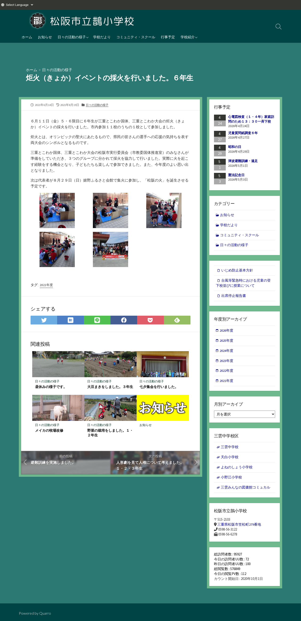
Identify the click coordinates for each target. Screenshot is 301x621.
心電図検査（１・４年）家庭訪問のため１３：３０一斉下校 (251, 119)
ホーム (27, 37)
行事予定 (168, 37)
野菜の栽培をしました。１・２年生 (110, 433)
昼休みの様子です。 (51, 387)
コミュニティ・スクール (135, 37)
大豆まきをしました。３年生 (110, 387)
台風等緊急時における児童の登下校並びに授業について (243, 284)
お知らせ (45, 37)
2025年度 (227, 342)
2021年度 (46, 285)
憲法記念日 (236, 175)
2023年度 (227, 362)
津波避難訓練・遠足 (243, 161)
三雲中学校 (229, 449)
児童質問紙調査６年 (243, 133)
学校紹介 (188, 37)
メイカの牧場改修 (49, 431)
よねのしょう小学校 (237, 470)
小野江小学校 (231, 480)
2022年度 (227, 372)
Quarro (45, 613)
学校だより (102, 37)
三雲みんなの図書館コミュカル (245, 490)
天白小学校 (229, 459)
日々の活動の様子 (72, 37)
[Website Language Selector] (19, 5)
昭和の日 (234, 147)
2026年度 (227, 332)
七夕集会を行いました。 (158, 387)
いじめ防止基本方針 (237, 271)
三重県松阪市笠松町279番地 (239, 527)
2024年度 (227, 352)
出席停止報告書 (233, 297)
